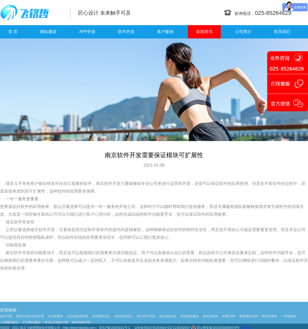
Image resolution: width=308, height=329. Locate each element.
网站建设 (48, 31)
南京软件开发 (108, 183)
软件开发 (126, 31)
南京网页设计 (123, 320)
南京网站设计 (101, 320)
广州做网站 (288, 320)
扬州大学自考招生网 (30, 320)
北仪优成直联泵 (77, 320)
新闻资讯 (204, 31)
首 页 (12, 31)
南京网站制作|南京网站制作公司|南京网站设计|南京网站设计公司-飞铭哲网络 (31, 12)
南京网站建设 (189, 320)
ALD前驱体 (55, 320)
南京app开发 (168, 320)
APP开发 (87, 31)
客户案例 (165, 31)
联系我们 (282, 31)
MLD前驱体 (269, 320)
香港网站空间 (248, 320)
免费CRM (228, 320)
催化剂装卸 (210, 320)
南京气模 (6, 320)
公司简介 (243, 31)
